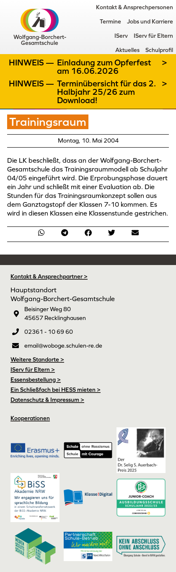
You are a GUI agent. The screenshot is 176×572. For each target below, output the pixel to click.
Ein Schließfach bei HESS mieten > (55, 389)
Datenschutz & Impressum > (47, 399)
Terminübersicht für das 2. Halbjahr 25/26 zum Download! (106, 92)
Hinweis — (32, 62)
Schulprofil (159, 50)
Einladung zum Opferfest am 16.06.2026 (104, 66)
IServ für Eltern (153, 35)
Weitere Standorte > (37, 359)
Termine (110, 21)
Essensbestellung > (35, 379)
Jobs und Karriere (150, 21)
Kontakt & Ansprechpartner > (49, 276)
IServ (121, 35)
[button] (41, 233)
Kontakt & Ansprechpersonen (134, 7)
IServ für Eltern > (32, 369)
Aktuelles (127, 50)
